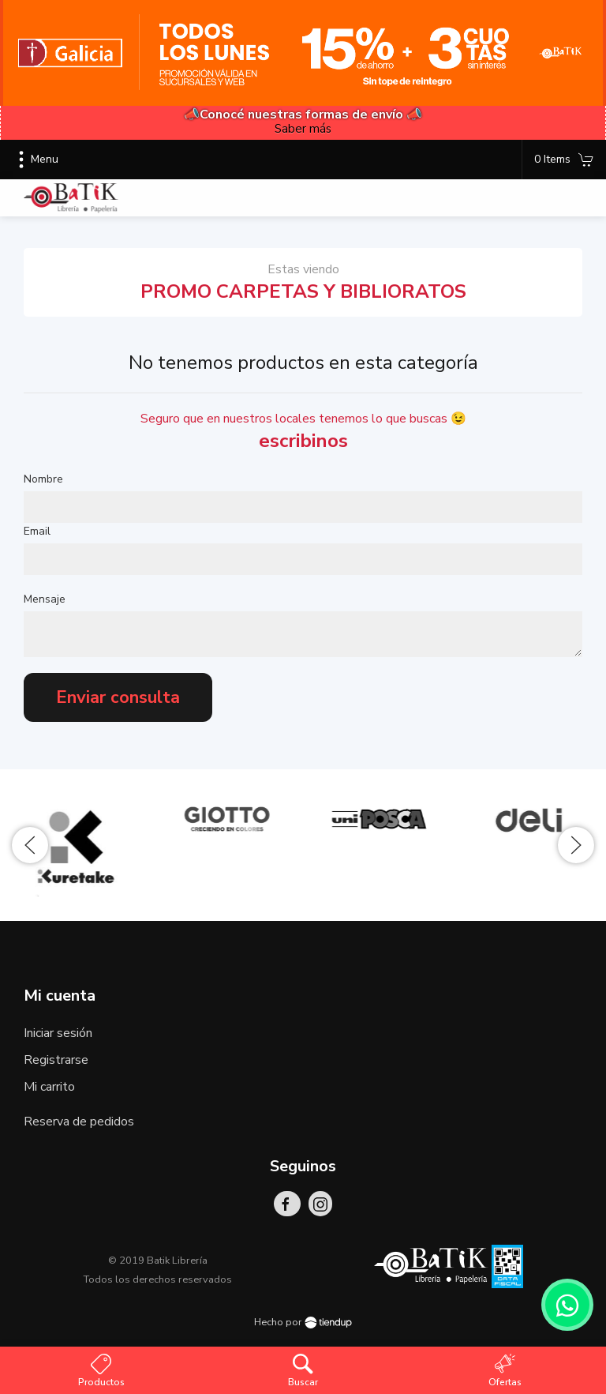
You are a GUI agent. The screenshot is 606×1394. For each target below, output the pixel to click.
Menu (35, 159)
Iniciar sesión (58, 1033)
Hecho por (303, 1322)
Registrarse (56, 1060)
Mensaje (44, 599)
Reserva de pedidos (79, 1121)
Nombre (43, 479)
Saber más (303, 129)
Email (37, 531)
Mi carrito (49, 1086)
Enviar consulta (118, 697)
